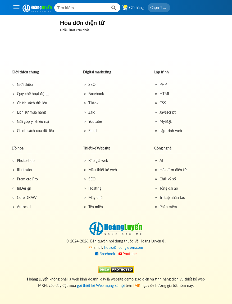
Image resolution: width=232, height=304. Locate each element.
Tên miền (95, 206)
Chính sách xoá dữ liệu (35, 130)
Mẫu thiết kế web (102, 169)
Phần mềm (168, 206)
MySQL (166, 121)
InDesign (24, 188)
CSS (163, 103)
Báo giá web (98, 160)
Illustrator (25, 169)
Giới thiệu (25, 84)
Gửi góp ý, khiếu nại (33, 121)
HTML (165, 93)
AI (161, 160)
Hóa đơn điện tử (173, 169)
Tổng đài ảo (169, 188)
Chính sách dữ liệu (32, 103)
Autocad (24, 206)
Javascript (168, 112)
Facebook (96, 93)
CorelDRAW (27, 197)
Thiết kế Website (96, 148)
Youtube (95, 121)
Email (92, 130)
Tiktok (93, 103)
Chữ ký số (168, 179)
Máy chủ (95, 197)
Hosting (94, 188)
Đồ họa (18, 148)
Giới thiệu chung (25, 72)
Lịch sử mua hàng (31, 112)
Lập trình (161, 72)
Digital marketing (97, 72)
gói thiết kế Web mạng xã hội (101, 285)
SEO (91, 84)
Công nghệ (162, 148)
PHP (163, 84)
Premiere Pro (27, 179)
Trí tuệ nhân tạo (172, 197)
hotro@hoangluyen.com (123, 247)
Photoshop (26, 160)
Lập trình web (171, 130)
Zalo (91, 112)
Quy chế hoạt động (32, 93)
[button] (159, 7)
